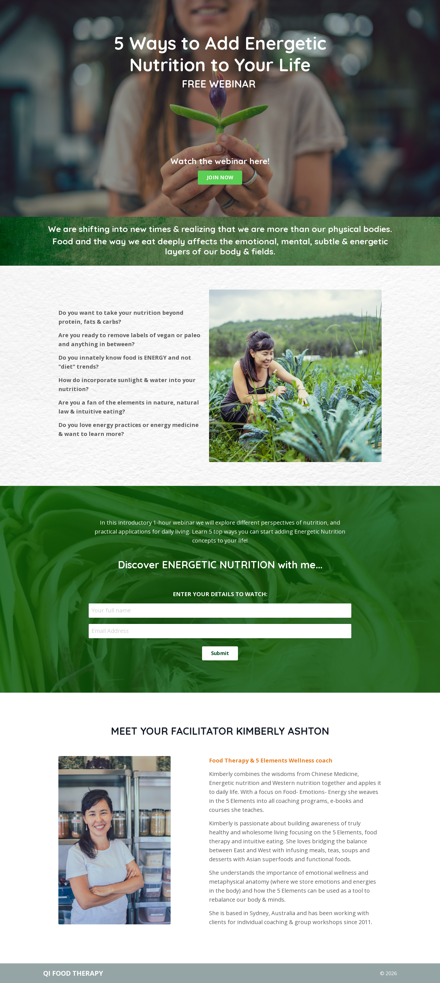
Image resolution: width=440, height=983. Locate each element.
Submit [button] (220, 653)
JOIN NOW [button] (220, 177)
